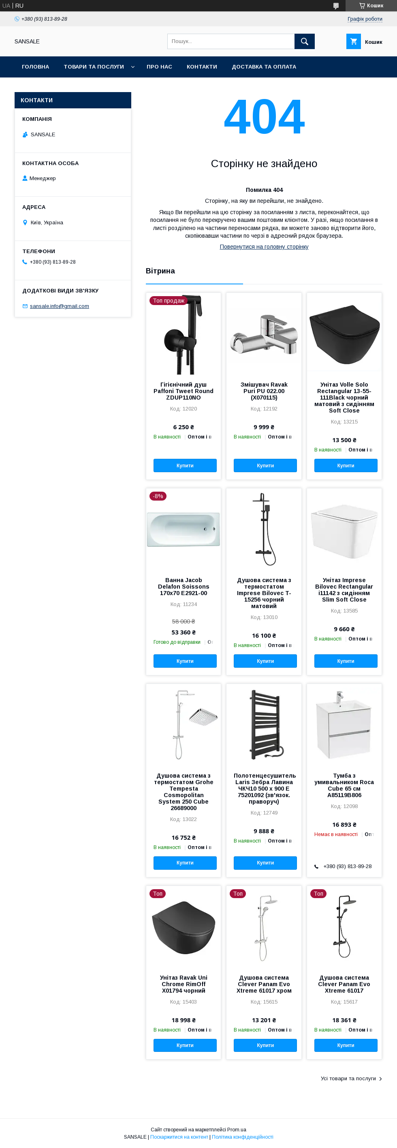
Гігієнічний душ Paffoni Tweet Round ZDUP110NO (183, 391)
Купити (185, 466)
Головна (35, 67)
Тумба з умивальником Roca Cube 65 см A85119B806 (344, 785)
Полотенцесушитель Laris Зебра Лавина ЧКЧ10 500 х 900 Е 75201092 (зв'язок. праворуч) (264, 788)
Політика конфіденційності (242, 1137)
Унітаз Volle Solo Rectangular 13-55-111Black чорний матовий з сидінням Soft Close (344, 397)
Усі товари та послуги (348, 1078)
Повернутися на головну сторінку (264, 246)
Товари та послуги (94, 67)
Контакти (202, 67)
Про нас (159, 67)
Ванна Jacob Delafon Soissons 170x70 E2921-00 (183, 586)
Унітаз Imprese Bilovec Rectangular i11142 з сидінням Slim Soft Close (344, 590)
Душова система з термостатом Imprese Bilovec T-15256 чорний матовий (264, 593)
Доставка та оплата (264, 67)
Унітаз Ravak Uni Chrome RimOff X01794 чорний (183, 984)
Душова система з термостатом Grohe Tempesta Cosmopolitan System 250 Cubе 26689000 (183, 791)
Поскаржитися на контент (179, 1137)
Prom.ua (236, 1130)
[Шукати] (305, 41)
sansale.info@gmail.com (59, 306)
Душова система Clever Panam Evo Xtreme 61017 (344, 984)
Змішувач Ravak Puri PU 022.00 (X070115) (264, 391)
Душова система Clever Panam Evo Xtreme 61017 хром (264, 984)
